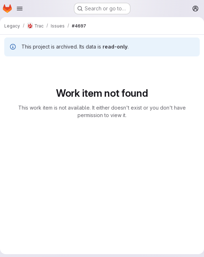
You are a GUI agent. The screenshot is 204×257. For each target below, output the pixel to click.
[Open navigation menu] (19, 8)
